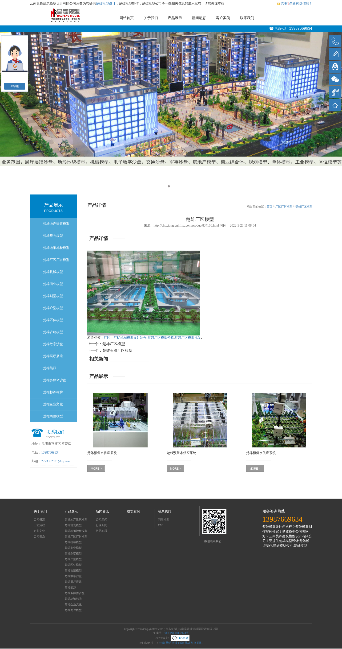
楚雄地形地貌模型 (56, 248)
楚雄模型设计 (106, 3)
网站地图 (163, 519)
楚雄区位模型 (53, 320)
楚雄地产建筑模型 (56, 224)
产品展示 (175, 18)
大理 (174, 643)
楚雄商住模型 (53, 416)
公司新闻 (101, 519)
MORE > (96, 468)
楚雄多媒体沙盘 (54, 380)
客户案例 (223, 18)
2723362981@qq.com (56, 461)
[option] (171, 99)
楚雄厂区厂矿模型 (56, 260)
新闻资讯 (102, 511)
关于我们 (151, 18)
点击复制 (171, 629)
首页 (269, 206)
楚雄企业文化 (53, 404)
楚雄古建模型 (53, 332)
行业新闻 (101, 525)
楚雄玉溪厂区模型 (117, 350)
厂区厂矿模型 (283, 206)
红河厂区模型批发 (188, 337)
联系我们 (247, 18)
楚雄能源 (49, 368)
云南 (162, 643)
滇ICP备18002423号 (177, 633)
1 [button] (169, 186)
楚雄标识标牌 (53, 392)
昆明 (168, 643)
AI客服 (14, 86)
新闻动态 (199, 18)
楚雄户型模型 (53, 308)
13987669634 (300, 28)
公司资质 (39, 536)
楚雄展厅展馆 (53, 356)
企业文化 (39, 531)
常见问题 (101, 531)
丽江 (200, 643)
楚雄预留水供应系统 (102, 453)
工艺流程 (39, 525)
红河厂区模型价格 (161, 337)
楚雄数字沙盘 (53, 344)
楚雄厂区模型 (303, 206)
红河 (194, 643)
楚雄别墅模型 (53, 296)
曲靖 (181, 643)
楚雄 (187, 643)
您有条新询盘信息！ (294, 3)
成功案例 (133, 511)
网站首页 (127, 18)
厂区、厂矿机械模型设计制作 (125, 337)
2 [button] (173, 186)
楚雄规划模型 (53, 236)
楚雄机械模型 (53, 272)
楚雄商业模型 (53, 284)
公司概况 (39, 519)
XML (161, 525)
